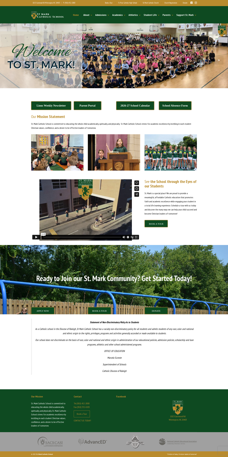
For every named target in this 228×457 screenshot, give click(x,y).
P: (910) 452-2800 (69, 3)
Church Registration (170, 3)
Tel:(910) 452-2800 (81, 403)
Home (76, 15)
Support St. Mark (185, 15)
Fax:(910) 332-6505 (82, 407)
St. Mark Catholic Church (151, 3)
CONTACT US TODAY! (82, 420)
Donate (185, 3)
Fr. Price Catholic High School (127, 3)
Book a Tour (109, 3)
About (86, 15)
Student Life (150, 15)
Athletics (133, 15)
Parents (167, 15)
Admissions (100, 15)
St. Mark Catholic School (44, 454)
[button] (9, 60)
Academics (117, 15)
